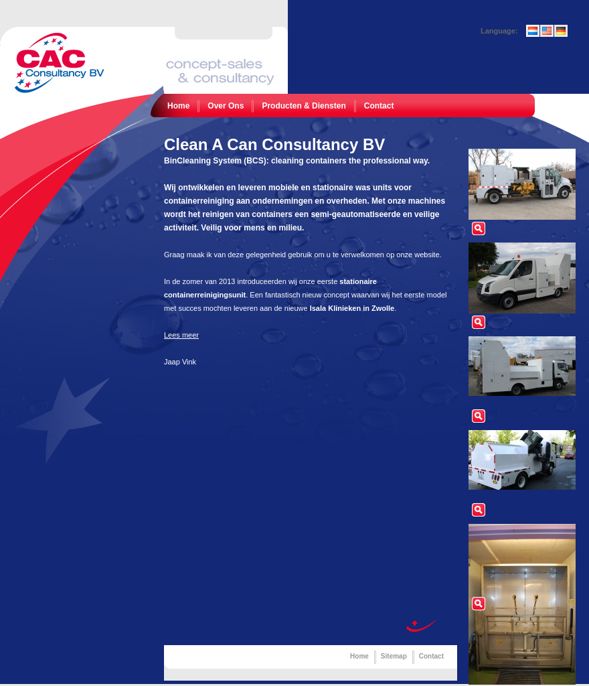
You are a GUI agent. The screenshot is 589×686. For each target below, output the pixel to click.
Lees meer (181, 335)
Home (178, 106)
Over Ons (225, 106)
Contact (379, 106)
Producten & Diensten (303, 106)
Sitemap (394, 656)
